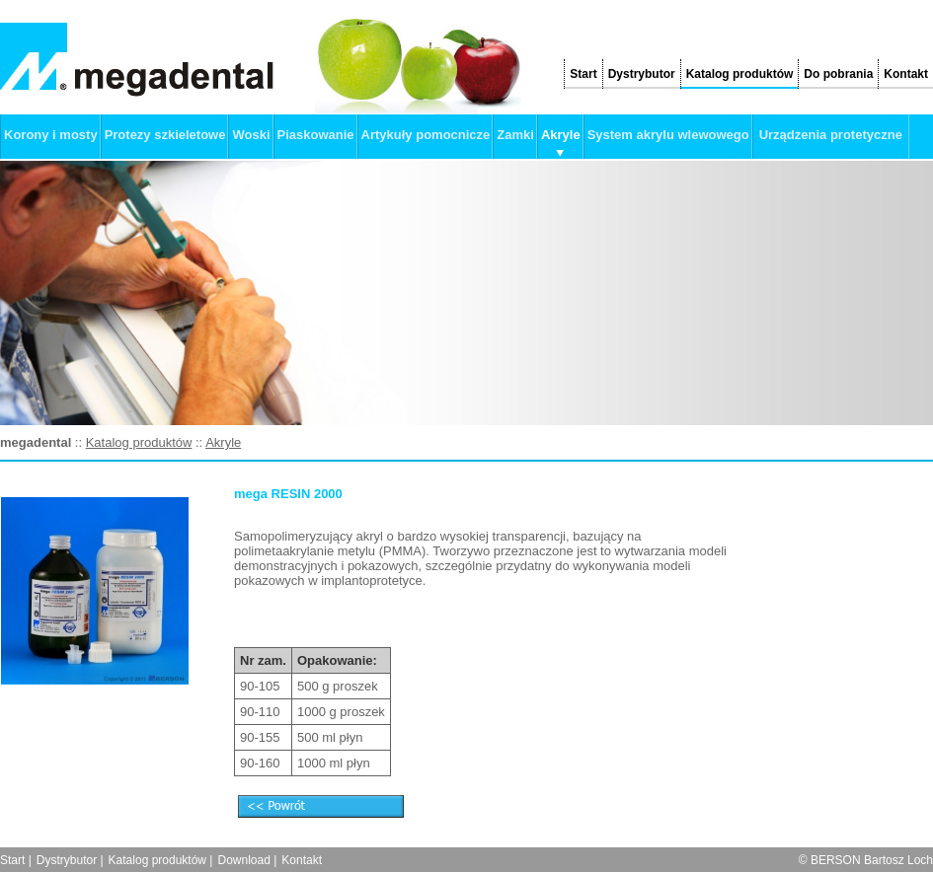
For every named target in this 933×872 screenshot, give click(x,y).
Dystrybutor (641, 74)
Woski (251, 134)
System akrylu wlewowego (668, 134)
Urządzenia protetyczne (830, 134)
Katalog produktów (740, 74)
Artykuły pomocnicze (426, 134)
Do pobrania (838, 74)
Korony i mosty (51, 134)
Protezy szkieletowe (165, 134)
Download (243, 860)
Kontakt (906, 74)
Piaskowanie (315, 134)
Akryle (561, 134)
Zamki (515, 134)
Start (583, 74)
